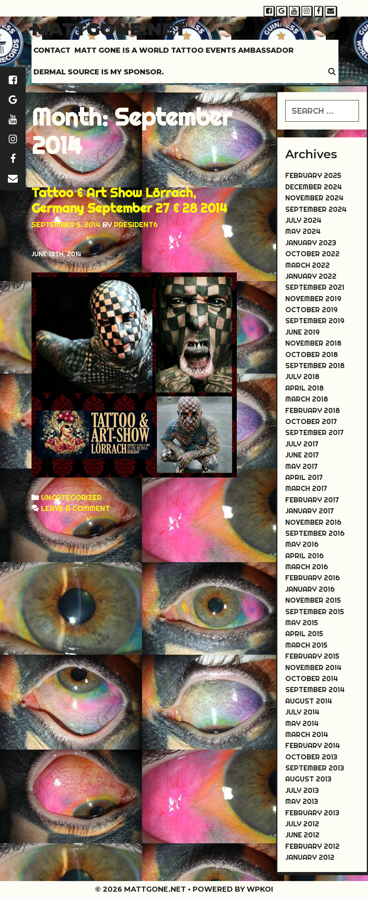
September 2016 (315, 533)
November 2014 (313, 667)
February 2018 (312, 410)
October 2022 (312, 253)
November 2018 (313, 343)
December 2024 (313, 186)
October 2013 (311, 756)
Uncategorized (71, 497)
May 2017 (301, 466)
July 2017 (301, 443)
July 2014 (302, 712)
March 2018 (306, 399)
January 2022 (310, 276)
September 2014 (315, 689)
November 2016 (313, 522)
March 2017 (306, 488)
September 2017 (314, 432)
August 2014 (308, 700)
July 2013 (302, 790)
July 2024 (303, 220)
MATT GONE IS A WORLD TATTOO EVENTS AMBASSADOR (184, 50)
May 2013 (301, 801)
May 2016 (302, 544)
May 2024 (303, 231)
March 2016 (306, 566)
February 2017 (312, 499)
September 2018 (315, 365)
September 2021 (314, 287)
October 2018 (311, 354)
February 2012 (312, 846)
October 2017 (311, 421)
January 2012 (310, 857)
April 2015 (304, 633)
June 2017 (302, 454)
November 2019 (313, 298)
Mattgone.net (109, 29)
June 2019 (302, 332)
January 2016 (310, 589)
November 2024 (314, 197)
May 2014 (302, 723)
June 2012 (302, 834)
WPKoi (260, 889)
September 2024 (316, 209)
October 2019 (311, 309)
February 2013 (312, 812)
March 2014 (306, 734)
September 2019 (314, 320)
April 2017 (304, 477)
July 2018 (302, 376)
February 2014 (312, 745)
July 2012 (302, 823)
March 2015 (306, 645)
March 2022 (307, 265)
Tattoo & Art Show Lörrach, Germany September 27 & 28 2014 (129, 200)
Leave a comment (75, 508)
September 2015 (314, 611)
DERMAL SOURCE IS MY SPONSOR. (98, 72)
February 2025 (313, 175)
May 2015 (301, 622)
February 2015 (312, 656)
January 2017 (309, 510)
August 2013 (308, 778)
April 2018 (304, 388)
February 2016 (312, 577)
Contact (52, 50)
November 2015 (313, 600)
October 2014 (311, 678)
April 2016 (304, 555)
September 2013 (314, 767)
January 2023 (310, 242)
